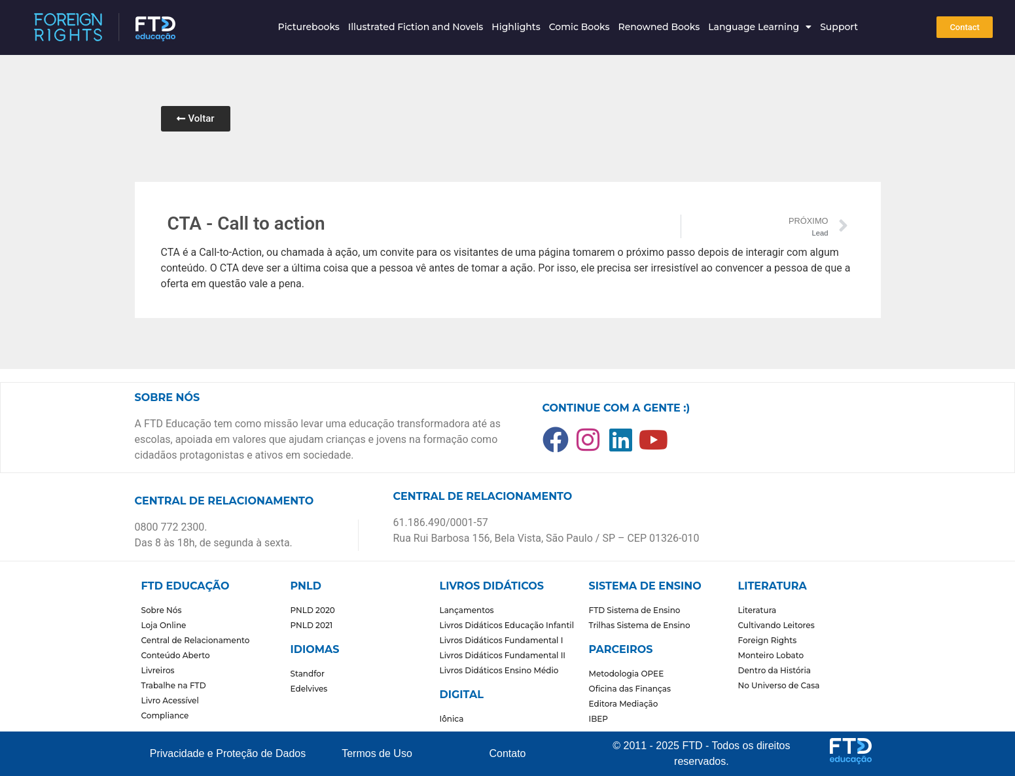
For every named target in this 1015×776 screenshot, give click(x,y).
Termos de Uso (377, 753)
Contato (507, 753)
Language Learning (759, 27)
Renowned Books (659, 27)
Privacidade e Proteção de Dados (228, 753)
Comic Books (579, 27)
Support (839, 27)
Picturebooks (309, 27)
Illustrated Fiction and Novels (416, 27)
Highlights (515, 27)
